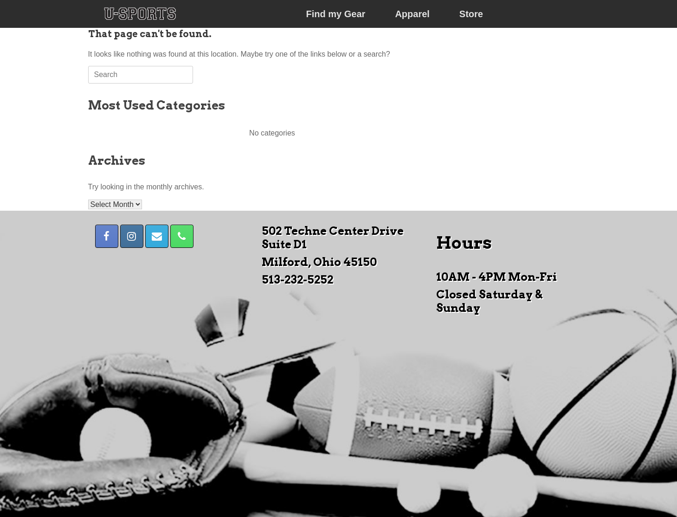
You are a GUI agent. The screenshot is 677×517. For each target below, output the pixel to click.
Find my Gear (336, 14)
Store (471, 14)
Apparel (412, 14)
